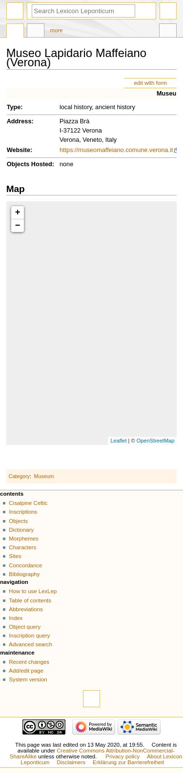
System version (28, 679)
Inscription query (29, 635)
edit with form (150, 83)
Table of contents (30, 600)
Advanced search (30, 644)
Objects (18, 521)
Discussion (35, 31)
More (56, 30)
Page (15, 31)
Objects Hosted (29, 164)
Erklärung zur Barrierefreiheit (128, 762)
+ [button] (17, 212)
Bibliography (24, 574)
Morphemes (23, 538)
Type (14, 107)
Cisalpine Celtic (28, 503)
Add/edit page (26, 671)
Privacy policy (122, 756)
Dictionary (21, 530)
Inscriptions (23, 512)
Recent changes (29, 662)
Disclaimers (71, 762)
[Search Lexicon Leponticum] (83, 11)
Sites (15, 556)
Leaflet (118, 441)
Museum (169, 93)
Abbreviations (25, 609)
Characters (22, 547)
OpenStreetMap (156, 441)
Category (19, 476)
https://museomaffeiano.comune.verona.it (116, 150)
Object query (25, 627)
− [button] (17, 226)
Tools (168, 31)
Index (15, 618)
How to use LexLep (33, 591)
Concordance (25, 565)
